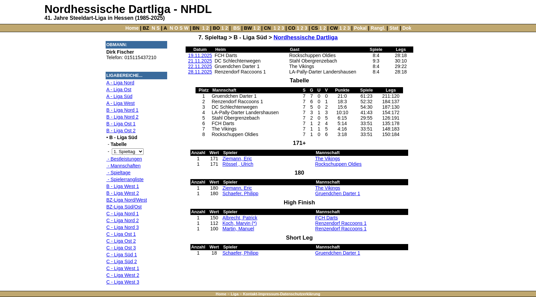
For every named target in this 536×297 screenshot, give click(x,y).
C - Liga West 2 (122, 275)
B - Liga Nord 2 (122, 117)
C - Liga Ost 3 (121, 248)
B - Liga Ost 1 (121, 123)
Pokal (360, 28)
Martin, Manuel (238, 228)
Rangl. (378, 28)
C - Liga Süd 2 (121, 261)
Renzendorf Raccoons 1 (340, 223)
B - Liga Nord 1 (122, 110)
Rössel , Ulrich (238, 164)
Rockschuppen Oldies (338, 164)
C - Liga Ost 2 (121, 241)
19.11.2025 (200, 55)
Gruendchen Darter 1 (337, 193)
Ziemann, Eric (237, 158)
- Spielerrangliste (125, 179)
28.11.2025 (200, 72)
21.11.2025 (200, 61)
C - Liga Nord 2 (122, 220)
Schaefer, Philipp (240, 193)
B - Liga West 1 (122, 186)
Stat (393, 28)
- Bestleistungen (124, 159)
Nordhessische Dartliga (305, 37)
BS (236, 28)
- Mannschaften (123, 165)
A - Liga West (120, 103)
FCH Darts (326, 217)
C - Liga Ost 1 (121, 234)
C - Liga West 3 (122, 282)
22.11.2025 (200, 66)
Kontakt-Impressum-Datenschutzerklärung (281, 294)
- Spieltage (118, 172)
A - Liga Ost (118, 89)
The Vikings (327, 158)
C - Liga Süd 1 (121, 254)
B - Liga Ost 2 (121, 130)
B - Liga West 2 (122, 193)
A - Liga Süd (119, 96)
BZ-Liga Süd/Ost (124, 207)
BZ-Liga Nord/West (126, 200)
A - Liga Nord (120, 82)
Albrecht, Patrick (240, 217)
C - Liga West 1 (122, 268)
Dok (406, 28)
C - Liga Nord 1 (122, 213)
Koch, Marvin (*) (240, 223)
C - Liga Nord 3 (122, 227)
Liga (235, 294)
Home (132, 28)
